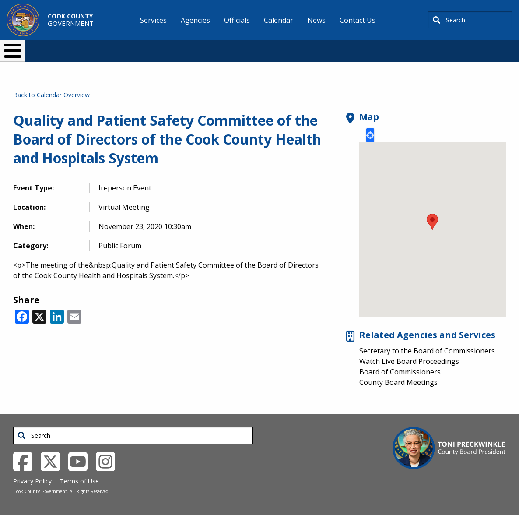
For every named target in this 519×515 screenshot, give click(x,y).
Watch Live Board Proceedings (409, 361)
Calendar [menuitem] (278, 20)
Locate (370, 135)
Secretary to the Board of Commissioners (427, 351)
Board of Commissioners (400, 372)
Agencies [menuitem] (195, 20)
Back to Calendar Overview (51, 95)
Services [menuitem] (153, 20)
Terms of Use (79, 481)
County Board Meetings (398, 382)
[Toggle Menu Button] (12, 51)
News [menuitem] (316, 20)
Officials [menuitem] (237, 20)
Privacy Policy (32, 481)
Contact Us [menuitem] (357, 20)
